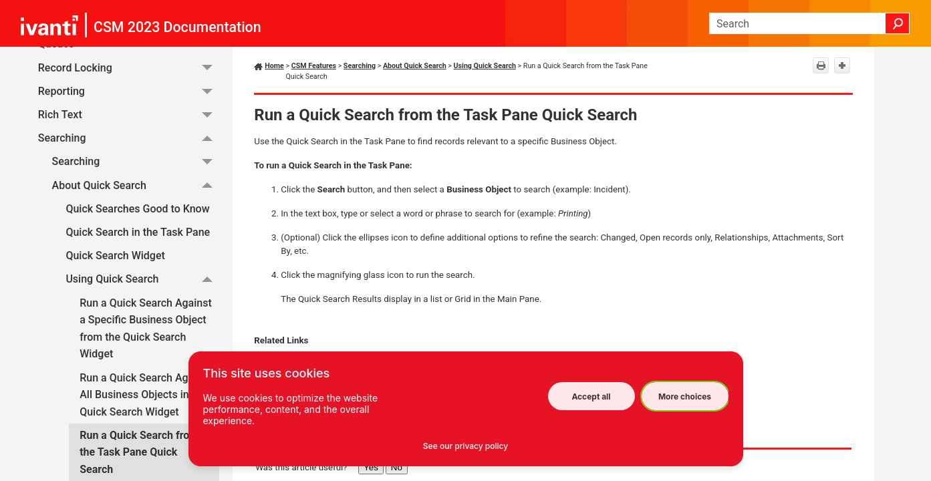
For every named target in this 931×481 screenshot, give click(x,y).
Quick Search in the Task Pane (137, 232)
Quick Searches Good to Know (137, 208)
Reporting (128, 91)
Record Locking (128, 67)
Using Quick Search (142, 279)
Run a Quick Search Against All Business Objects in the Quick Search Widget (146, 394)
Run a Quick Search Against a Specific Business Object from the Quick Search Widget (146, 329)
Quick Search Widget (114, 255)
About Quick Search (136, 185)
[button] (898, 23)
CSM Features (313, 65)
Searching (128, 138)
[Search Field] (809, 23)
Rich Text (128, 114)
